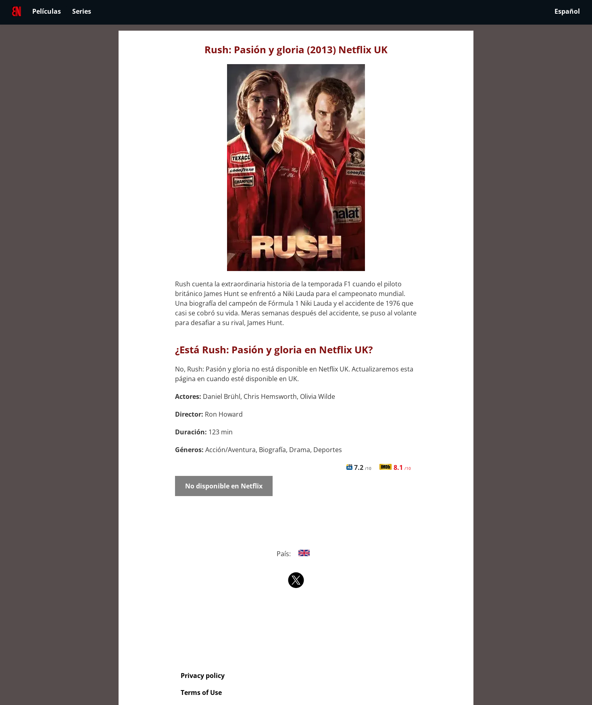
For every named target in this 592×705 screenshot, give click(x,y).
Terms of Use (201, 692)
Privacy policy (203, 675)
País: (296, 553)
